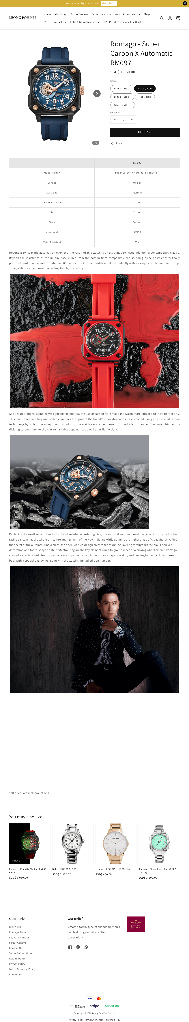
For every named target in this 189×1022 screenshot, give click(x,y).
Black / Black (122, 96)
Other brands (100, 14)
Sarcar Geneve (79, 14)
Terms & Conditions (20, 953)
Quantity (114, 112)
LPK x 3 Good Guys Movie (85, 22)
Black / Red (145, 88)
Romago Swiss (17, 932)
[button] (162, 18)
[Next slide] (97, 93)
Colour (113, 80)
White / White (122, 105)
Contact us (15, 974)
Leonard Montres (19, 937)
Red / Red (145, 96)
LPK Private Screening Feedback (123, 22)
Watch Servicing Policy (22, 969)
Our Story (60, 14)
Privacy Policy (17, 963)
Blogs (147, 14)
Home (47, 14)
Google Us (109, 3)
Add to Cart (145, 132)
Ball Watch (15, 927)
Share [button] (116, 143)
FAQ (46, 22)
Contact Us (59, 22)
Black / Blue (121, 88)
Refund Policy (17, 958)
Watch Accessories (125, 14)
